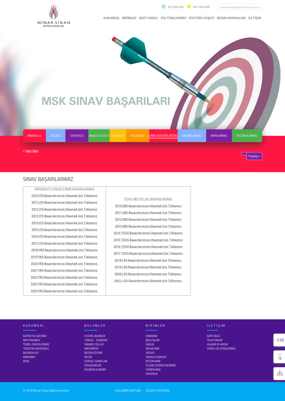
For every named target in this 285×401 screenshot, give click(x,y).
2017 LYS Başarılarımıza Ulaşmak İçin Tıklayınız (64, 243)
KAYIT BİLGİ (213, 336)
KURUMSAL (111, 17)
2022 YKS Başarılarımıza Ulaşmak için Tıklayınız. (64, 277)
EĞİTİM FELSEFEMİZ (35, 336)
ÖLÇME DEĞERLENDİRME (161, 365)
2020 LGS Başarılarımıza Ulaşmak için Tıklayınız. (148, 274)
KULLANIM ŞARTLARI (128, 390)
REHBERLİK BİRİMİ (95, 369)
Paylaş (254, 156)
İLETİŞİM (254, 17)
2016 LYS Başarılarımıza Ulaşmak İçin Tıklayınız (64, 236)
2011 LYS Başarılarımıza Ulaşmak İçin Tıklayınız (64, 202)
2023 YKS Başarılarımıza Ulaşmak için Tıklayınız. (64, 284)
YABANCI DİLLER (94, 344)
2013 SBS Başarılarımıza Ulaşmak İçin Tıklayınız (148, 226)
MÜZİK (88, 357)
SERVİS (150, 353)
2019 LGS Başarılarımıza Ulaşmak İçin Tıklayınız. (148, 267)
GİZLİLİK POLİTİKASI (157, 390)
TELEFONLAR (215, 340)
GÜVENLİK (151, 374)
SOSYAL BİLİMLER (94, 336)
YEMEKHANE (153, 369)
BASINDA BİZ (31, 353)
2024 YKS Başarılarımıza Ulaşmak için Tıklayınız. (64, 291)
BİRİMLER (129, 17)
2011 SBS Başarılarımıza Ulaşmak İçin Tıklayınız (148, 212)
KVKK (26, 361)
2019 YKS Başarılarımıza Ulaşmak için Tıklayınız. (64, 257)
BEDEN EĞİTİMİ (93, 353)
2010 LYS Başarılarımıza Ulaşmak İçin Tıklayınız (64, 195)
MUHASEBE (153, 348)
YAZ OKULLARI (198, 7)
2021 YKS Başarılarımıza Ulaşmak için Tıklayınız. (64, 270)
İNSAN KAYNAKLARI (231, 17)
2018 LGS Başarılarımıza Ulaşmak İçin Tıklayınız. (148, 260)
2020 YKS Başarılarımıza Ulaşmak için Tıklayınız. (64, 263)
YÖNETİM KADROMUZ (36, 348)
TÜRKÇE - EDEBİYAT (96, 340)
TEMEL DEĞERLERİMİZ (36, 344)
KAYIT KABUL (148, 17)
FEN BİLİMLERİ (92, 365)
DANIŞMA (151, 336)
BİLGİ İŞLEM (152, 340)
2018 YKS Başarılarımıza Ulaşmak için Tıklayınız (64, 250)
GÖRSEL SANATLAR (95, 361)
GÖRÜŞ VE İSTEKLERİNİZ (221, 348)
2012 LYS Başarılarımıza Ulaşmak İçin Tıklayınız (64, 209)
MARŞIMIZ (29, 357)
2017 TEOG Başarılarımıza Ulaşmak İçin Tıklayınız (148, 253)
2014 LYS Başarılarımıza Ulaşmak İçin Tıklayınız (64, 223)
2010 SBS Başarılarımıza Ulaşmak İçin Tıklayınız (148, 206)
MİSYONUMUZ (31, 340)
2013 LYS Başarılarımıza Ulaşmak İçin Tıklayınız (64, 216)
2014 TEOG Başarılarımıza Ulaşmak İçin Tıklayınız (148, 233)
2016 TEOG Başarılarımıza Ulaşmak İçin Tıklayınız (148, 246)
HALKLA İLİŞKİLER (156, 357)
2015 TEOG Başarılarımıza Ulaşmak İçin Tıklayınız (148, 240)
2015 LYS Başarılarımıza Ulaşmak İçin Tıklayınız (64, 229)
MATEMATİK (91, 348)
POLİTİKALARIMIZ (174, 17)
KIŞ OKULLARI (172, 7)
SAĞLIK (150, 344)
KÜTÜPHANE (153, 361)
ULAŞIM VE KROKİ (217, 344)
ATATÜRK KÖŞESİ (201, 17)
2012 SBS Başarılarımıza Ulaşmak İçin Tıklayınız (148, 219)
